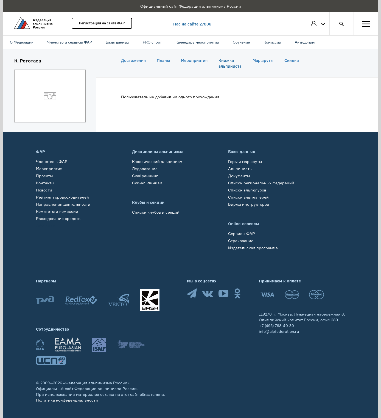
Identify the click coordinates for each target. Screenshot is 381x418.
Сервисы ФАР (241, 233)
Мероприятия (194, 60)
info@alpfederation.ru (279, 331)
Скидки (291, 60)
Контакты (45, 183)
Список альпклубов (247, 190)
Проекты (44, 175)
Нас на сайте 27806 (192, 24)
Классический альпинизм (157, 161)
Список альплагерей (248, 197)
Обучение (45, 225)
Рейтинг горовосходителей (62, 197)
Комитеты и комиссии (57, 211)
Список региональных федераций (261, 183)
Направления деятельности (63, 204)
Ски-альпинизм (147, 183)
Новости (44, 190)
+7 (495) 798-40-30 (276, 325)
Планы (163, 60)
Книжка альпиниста (230, 63)
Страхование (240, 240)
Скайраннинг (145, 175)
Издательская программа (253, 247)
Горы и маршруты (245, 161)
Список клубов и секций (156, 212)
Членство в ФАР (52, 161)
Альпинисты (240, 168)
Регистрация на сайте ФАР (102, 23)
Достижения (133, 60)
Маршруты (263, 60)
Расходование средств (58, 218)
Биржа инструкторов (248, 204)
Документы (239, 175)
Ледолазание (145, 168)
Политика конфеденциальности (67, 400)
